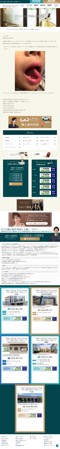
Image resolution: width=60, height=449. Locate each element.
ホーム (8, 29)
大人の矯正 (33, 436)
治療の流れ (5, 442)
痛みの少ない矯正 (27, 140)
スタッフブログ (14, 29)
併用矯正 (7, 140)
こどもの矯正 (33, 438)
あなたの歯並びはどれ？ (22, 440)
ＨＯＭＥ (4, 436)
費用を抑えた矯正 (44, 140)
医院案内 (7, 137)
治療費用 (18, 442)
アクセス (18, 443)
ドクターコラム (9, 144)
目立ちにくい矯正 (44, 137)
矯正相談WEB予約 (20, 445)
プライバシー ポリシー (10, 147)
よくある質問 (43, 144)
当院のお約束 (26, 137)
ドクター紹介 (5, 438)
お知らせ (21, 29)
